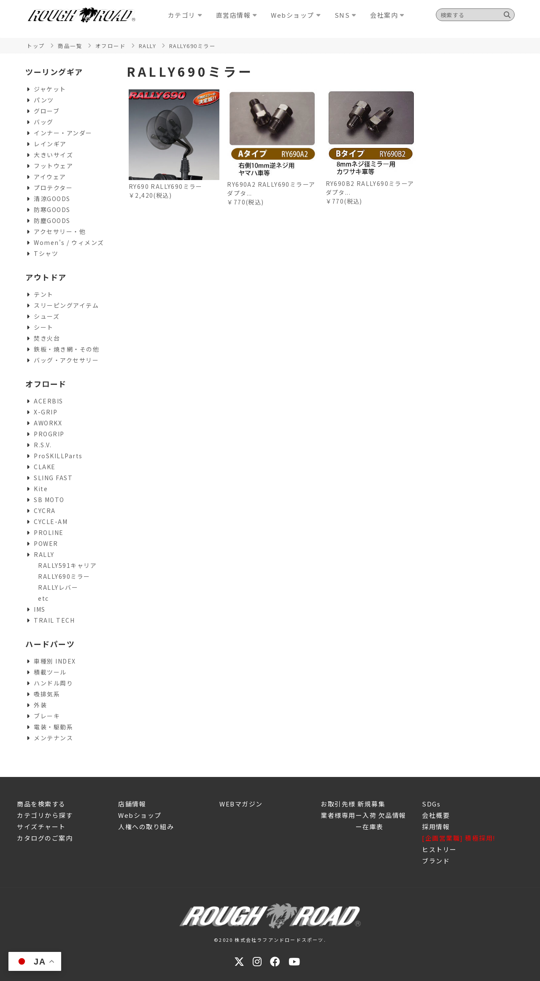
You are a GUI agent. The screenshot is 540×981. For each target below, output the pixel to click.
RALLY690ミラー (64, 576)
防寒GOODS (52, 209)
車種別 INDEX (55, 661)
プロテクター (53, 187)
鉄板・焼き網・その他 (66, 349)
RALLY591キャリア (67, 565)
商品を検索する (41, 803)
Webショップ (140, 815)
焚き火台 (47, 338)
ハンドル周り (53, 683)
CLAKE (45, 466)
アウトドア (46, 276)
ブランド (436, 860)
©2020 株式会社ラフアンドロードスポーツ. (270, 939)
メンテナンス (53, 738)
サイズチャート (41, 826)
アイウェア (50, 176)
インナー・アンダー (63, 133)
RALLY (44, 554)
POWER (46, 543)
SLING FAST (53, 477)
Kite (41, 488)
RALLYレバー (58, 587)
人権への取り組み (146, 826)
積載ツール (50, 672)
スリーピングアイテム (66, 305)
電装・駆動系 (53, 727)
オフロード (46, 383)
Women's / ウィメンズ (69, 242)
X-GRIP (45, 412)
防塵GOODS (52, 220)
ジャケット (50, 89)
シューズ (46, 316)
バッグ (44, 122)
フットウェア (53, 165)
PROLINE (49, 532)
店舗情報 (132, 803)
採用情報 (436, 826)
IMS (40, 609)
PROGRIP (49, 434)
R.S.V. (42, 445)
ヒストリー (439, 849)
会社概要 (436, 815)
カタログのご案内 (45, 837)
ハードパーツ (50, 643)
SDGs (431, 803)
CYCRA (45, 510)
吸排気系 (47, 694)
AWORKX (48, 423)
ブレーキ (47, 716)
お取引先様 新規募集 (353, 803)
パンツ (44, 100)
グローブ (46, 111)
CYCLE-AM (51, 521)
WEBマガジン (241, 803)
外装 (40, 705)
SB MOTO (49, 499)
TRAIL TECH (54, 620)
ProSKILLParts (58, 456)
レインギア (50, 144)
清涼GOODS (52, 198)
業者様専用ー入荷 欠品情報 (363, 815)
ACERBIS (48, 401)
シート (44, 327)
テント (44, 294)
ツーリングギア (54, 71)
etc (43, 598)
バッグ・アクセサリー (66, 360)
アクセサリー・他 (60, 231)
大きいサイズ (53, 155)
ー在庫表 (352, 826)
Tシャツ (46, 253)
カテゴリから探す (45, 815)
